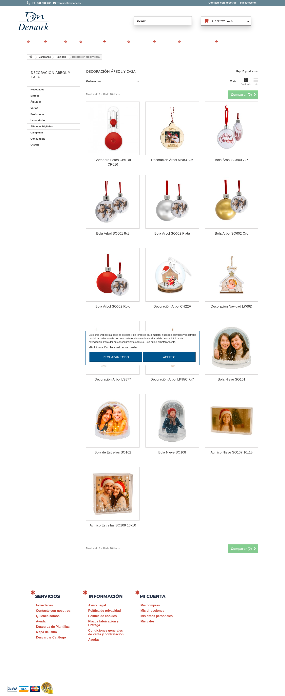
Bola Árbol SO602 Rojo (112, 306)
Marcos (36, 43)
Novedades (37, 89)
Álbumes (55, 43)
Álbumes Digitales (197, 43)
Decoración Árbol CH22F (172, 306)
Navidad (61, 57)
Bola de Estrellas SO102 (112, 452)
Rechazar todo (116, 357)
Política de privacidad (104, 610)
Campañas (92, 43)
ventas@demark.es (226, 640)
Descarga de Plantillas (53, 626)
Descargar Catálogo (51, 637)
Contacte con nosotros (222, 2)
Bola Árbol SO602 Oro (231, 233)
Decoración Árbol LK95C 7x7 (172, 379)
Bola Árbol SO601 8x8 (112, 233)
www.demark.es (231, 648)
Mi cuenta (152, 596)
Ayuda (41, 621)
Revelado (226, 43)
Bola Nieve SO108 (172, 452)
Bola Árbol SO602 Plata (172, 233)
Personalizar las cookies (123, 347)
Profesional (116, 43)
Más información (98, 347)
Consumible (141, 43)
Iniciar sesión (248, 2)
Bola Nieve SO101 (231, 379)
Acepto (169, 357)
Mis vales (148, 621)
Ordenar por (93, 81)
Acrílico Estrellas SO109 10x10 (113, 525)
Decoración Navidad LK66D (231, 306)
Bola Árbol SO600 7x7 (231, 160)
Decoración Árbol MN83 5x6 (172, 160)
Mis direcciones (152, 610)
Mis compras (150, 605)
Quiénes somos (48, 616)
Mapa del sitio (46, 632)
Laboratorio (166, 43)
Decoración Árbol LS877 (113, 379)
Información (106, 596)
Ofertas (35, 144)
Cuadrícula (246, 81)
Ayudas (94, 639)
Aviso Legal (97, 605)
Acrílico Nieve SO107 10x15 (232, 452)
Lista (256, 81)
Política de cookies (102, 616)
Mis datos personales (157, 616)
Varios (72, 43)
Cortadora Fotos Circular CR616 (112, 162)
